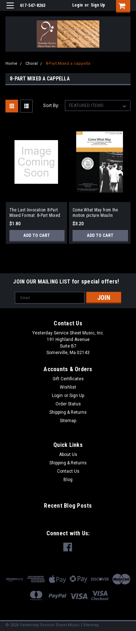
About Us (68, 454)
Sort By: (51, 105)
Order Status (68, 403)
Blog (68, 479)
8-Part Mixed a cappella (68, 63)
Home (11, 63)
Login (77, 5)
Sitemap (68, 420)
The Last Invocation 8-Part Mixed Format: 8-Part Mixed (35, 212)
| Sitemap (90, 625)
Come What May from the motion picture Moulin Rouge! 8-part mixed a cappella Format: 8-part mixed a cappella (95, 212)
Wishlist (68, 387)
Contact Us (68, 471)
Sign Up (98, 5)
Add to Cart (37, 235)
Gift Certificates (68, 378)
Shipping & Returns (68, 412)
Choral (31, 63)
